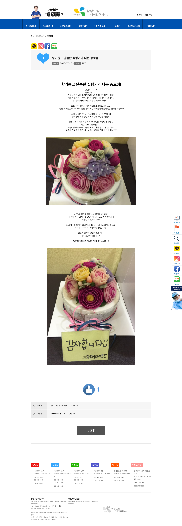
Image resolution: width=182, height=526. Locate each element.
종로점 (95, 465)
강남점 (35, 465)
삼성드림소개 (31, 26)
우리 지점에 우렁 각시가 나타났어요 (64, 405)
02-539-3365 (38, 480)
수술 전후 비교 (99, 26)
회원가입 (148, 15)
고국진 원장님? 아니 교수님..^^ (63, 413)
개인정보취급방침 (74, 499)
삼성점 (55, 465)
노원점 (75, 465)
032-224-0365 (139, 482)
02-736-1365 (98, 477)
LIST (91, 430)
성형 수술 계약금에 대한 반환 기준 (40, 508)
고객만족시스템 (134, 26)
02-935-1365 (78, 477)
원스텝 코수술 (48, 26)
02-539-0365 (38, 477)
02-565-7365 (58, 480)
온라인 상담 (151, 26)
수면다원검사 (82, 26)
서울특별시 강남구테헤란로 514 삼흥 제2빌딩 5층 (62, 473)
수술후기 (116, 26)
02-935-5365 (78, 480)
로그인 (139, 15)
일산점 (115, 465)
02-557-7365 (58, 483)
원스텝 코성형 (65, 26)
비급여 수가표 (57, 506)
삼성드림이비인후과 (37, 499)
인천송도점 (136, 465)
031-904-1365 (119, 477)
